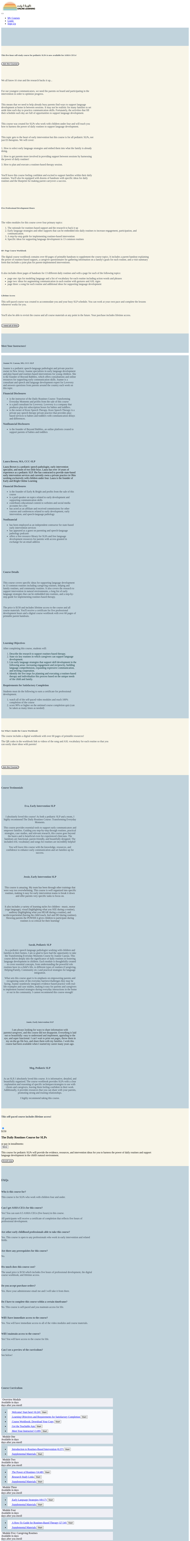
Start (44, 1412)
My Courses (14, 18)
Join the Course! (10, 64)
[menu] (95, 21)
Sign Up (12, 23)
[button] (2, 13)
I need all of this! (10, 325)
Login (11, 20)
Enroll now (7, 1161)
